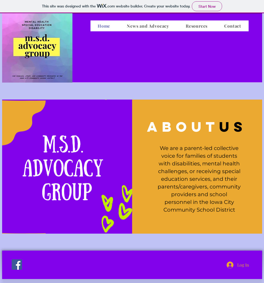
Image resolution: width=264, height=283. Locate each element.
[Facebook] (17, 264)
